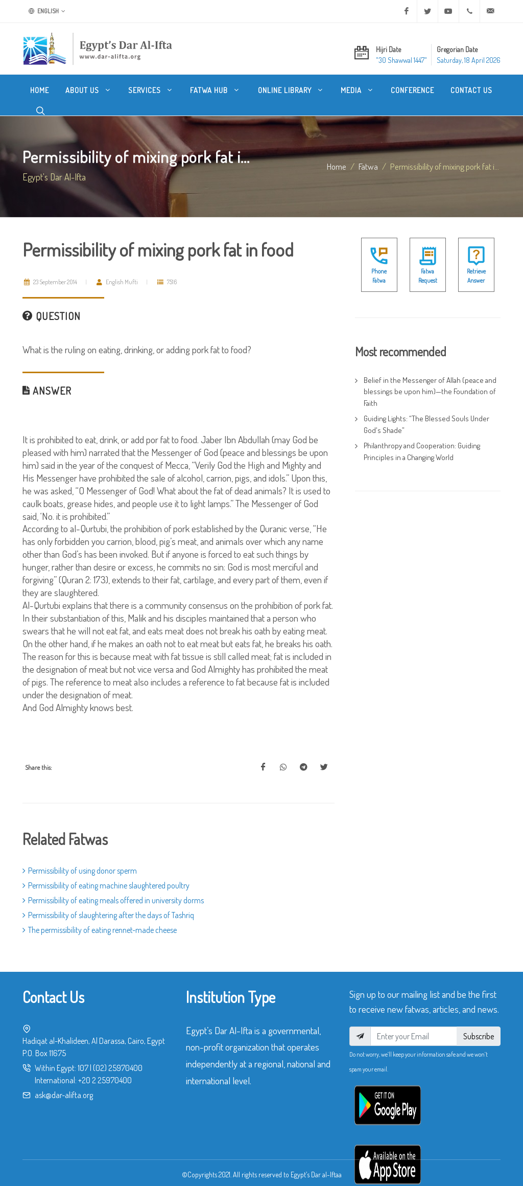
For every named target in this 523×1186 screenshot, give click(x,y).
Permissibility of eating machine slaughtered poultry (105, 875)
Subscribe (478, 1026)
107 (83, 1058)
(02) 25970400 (117, 1058)
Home (336, 156)
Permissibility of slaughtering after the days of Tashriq (108, 905)
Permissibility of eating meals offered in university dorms (113, 890)
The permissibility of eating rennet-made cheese (99, 920)
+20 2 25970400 (105, 1070)
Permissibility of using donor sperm (79, 860)
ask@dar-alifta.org (64, 1085)
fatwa (368, 156)
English (47, 11)
